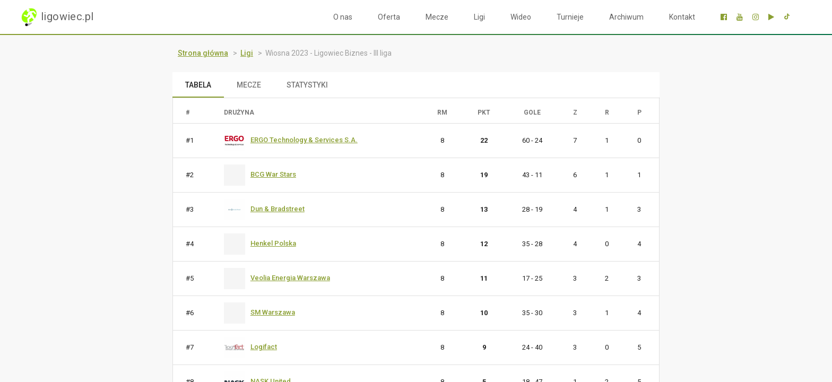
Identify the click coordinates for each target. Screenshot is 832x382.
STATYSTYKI (307, 85)
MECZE (249, 85)
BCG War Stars (273, 174)
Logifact (263, 347)
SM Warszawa (272, 312)
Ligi (479, 17)
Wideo (520, 17)
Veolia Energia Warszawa (290, 278)
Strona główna (203, 53)
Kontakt (682, 17)
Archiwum (626, 17)
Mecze (437, 17)
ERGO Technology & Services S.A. (304, 140)
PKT (484, 112)
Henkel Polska (273, 243)
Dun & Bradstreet (277, 209)
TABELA (198, 85)
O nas (342, 17)
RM (442, 112)
